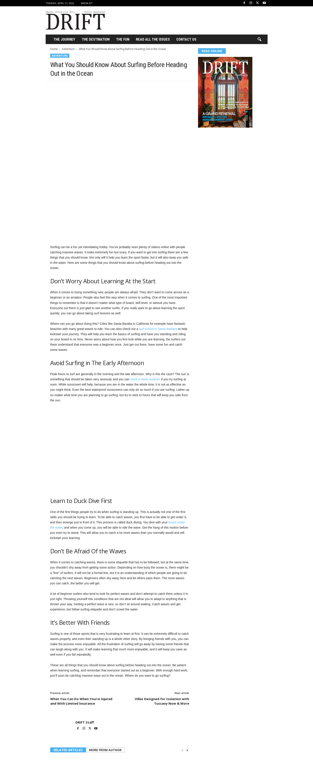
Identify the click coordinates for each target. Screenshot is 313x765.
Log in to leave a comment (68, 753)
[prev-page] (182, 680)
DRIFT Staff (84, 653)
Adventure (68, 49)
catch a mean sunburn (145, 310)
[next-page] (187, 680)
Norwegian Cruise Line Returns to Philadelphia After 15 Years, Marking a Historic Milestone (71, 726)
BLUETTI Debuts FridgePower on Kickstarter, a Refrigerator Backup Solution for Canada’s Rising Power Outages (166, 728)
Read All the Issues (153, 39)
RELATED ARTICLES (68, 680)
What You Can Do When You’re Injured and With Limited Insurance (81, 631)
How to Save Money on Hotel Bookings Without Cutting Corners (118, 726)
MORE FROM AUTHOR (105, 680)
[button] (259, 39)
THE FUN (122, 39)
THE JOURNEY (64, 39)
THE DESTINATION (96, 39)
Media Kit (87, 3)
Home (54, 49)
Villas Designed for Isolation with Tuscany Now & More (162, 631)
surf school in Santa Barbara (158, 259)
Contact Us (186, 39)
